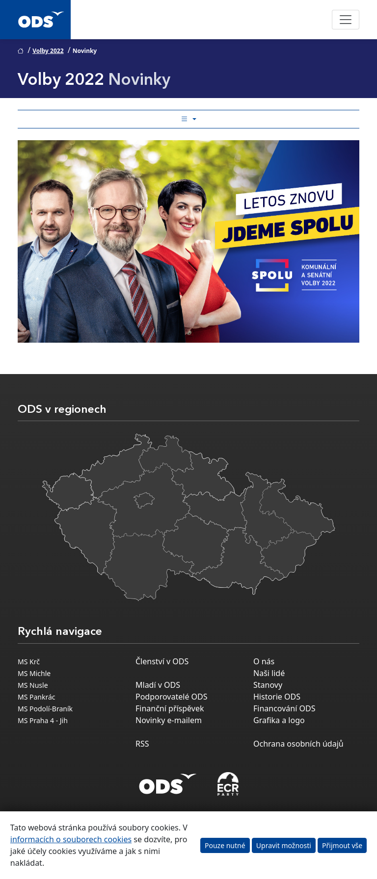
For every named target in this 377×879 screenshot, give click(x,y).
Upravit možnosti (283, 845)
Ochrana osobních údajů (298, 743)
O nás (263, 661)
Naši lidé (269, 673)
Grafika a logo (279, 720)
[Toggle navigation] (345, 19)
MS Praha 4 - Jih (43, 720)
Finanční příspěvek (169, 708)
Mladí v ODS (157, 684)
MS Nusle (33, 685)
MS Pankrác (36, 697)
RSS (142, 743)
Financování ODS (284, 708)
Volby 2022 (47, 51)
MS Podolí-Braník (45, 708)
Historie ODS (276, 696)
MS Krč (29, 661)
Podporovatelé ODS (171, 696)
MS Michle (34, 673)
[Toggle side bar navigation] (188, 119)
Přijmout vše (342, 845)
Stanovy (267, 684)
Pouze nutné (225, 845)
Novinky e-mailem (168, 720)
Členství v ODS (161, 661)
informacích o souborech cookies (71, 839)
